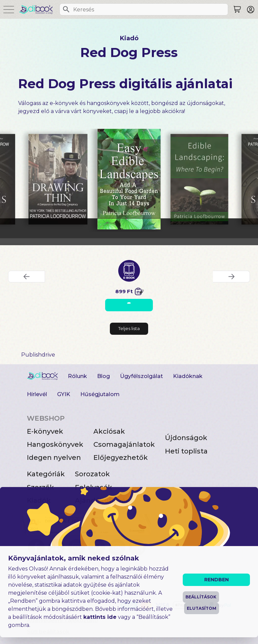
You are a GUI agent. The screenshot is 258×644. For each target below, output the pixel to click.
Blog (103, 376)
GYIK (63, 394)
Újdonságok (186, 438)
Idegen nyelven (54, 457)
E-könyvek (45, 431)
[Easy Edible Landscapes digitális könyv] (129, 179)
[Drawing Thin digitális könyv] (57, 179)
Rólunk (77, 376)
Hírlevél (37, 394)
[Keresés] (66, 9)
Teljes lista (129, 328)
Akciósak (109, 431)
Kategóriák (46, 474)
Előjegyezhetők (120, 457)
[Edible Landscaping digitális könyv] (199, 179)
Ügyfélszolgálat (141, 376)
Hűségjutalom (100, 394)
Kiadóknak (188, 376)
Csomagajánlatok (124, 444)
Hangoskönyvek (55, 444)
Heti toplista (186, 451)
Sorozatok (92, 474)
